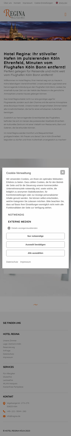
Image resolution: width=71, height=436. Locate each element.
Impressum (25, 262)
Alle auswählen (35, 253)
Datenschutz (12, 262)
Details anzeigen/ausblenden (24, 228)
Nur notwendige (35, 236)
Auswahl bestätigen (35, 244)
